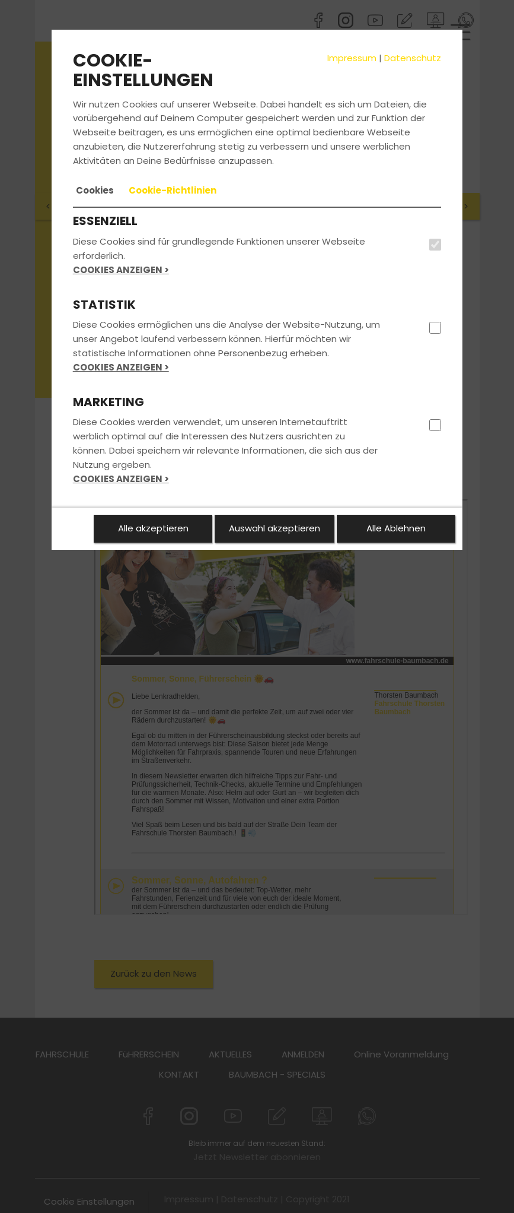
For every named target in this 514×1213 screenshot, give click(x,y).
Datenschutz (412, 58)
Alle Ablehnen (396, 528)
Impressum (351, 58)
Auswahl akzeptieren (274, 528)
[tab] (95, 191)
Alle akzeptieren (153, 528)
